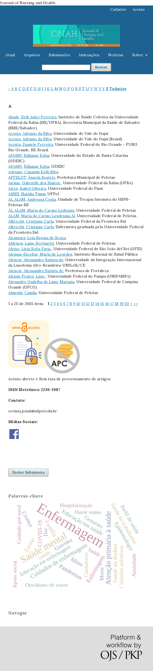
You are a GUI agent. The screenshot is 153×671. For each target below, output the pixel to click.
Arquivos (32, 54)
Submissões (59, 54)
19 (122, 303)
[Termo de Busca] (66, 67)
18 (117, 303)
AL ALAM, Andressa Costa (32, 199)
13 (92, 303)
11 (83, 303)
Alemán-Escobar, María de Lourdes (40, 254)
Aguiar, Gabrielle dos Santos (34, 182)
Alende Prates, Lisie (27, 276)
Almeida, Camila (22, 292)
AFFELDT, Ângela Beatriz (31, 177)
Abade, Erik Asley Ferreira (32, 116)
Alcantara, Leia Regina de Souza (37, 237)
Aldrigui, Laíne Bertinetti (31, 243)
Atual (10, 54)
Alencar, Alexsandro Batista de (35, 259)
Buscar (101, 67)
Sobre (138, 54)
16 (107, 303)
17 (112, 303)
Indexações (89, 54)
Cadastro (118, 9)
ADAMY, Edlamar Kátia (28, 155)
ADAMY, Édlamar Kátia (28, 166)
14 (97, 303)
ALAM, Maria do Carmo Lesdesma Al (41, 215)
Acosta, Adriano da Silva (29, 133)
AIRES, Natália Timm (26, 193)
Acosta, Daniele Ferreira (30, 144)
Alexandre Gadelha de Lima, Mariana (41, 281)
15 (102, 303)
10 (78, 303)
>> (135, 303)
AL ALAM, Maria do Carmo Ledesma (41, 210)
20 (127, 303)
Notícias (115, 54)
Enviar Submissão (28, 472)
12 (87, 303)
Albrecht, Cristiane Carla (31, 221)
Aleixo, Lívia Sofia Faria (29, 248)
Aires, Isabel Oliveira (27, 188)
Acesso (139, 9)
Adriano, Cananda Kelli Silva (33, 171)
